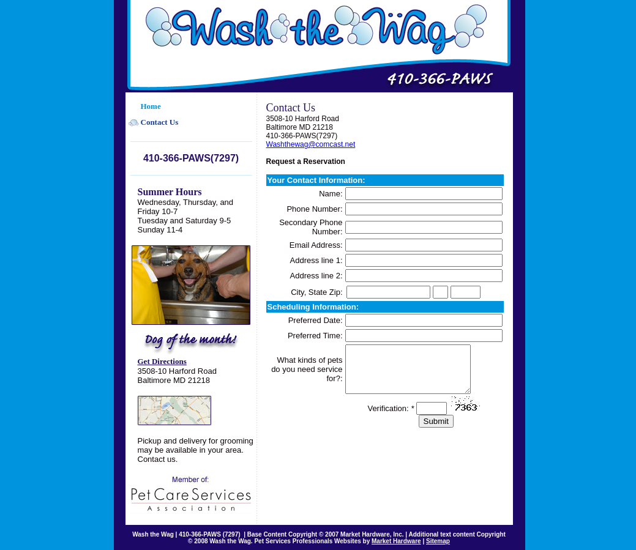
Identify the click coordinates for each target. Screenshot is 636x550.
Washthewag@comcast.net (311, 144)
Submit (436, 430)
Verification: (390, 417)
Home (151, 106)
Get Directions (162, 361)
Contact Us (160, 122)
